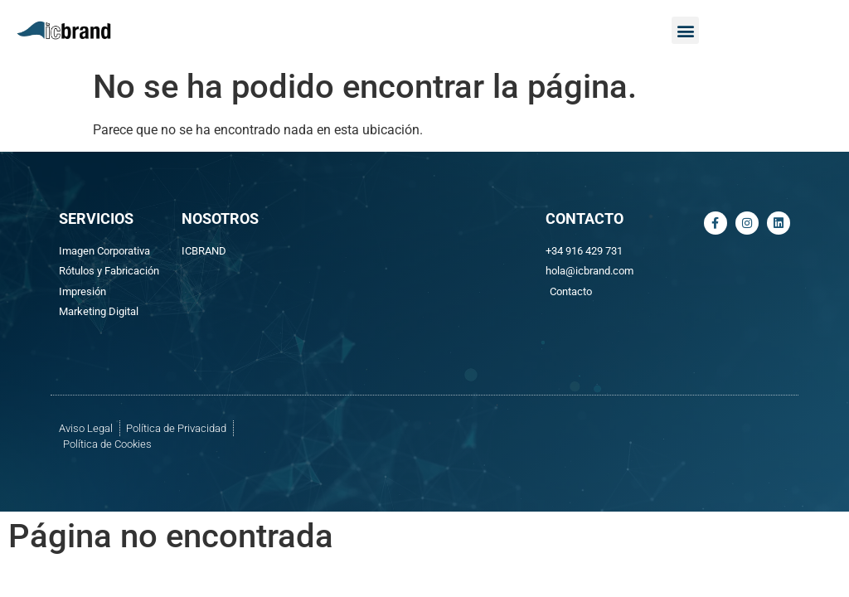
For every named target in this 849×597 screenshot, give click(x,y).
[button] (685, 30)
